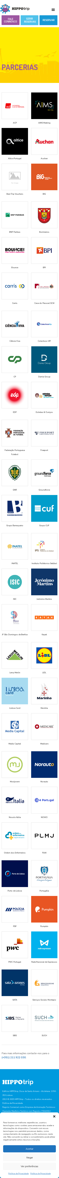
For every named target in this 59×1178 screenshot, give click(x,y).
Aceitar (29, 1148)
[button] (54, 1116)
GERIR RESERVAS (30, 20)
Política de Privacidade (18, 1173)
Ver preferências (29, 1166)
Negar (29, 1157)
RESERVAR (49, 20)
